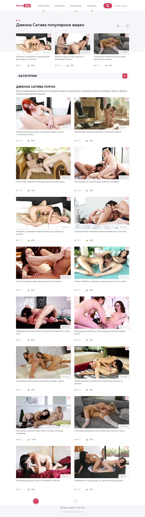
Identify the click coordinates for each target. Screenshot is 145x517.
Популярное (59, 6)
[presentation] (118, 26)
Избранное (91, 6)
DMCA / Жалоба (76, 511)
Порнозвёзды (75, 6)
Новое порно (43, 6)
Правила (65, 511)
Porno (23, 5)
